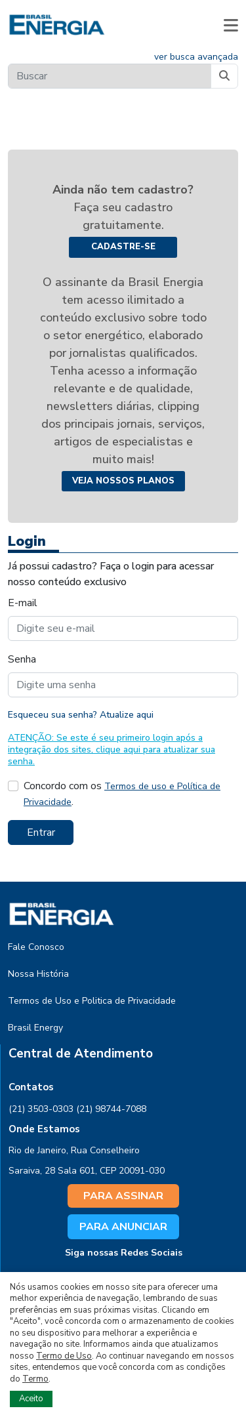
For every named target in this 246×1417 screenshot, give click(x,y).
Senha (22, 659)
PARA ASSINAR (123, 1196)
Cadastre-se (123, 247)
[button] (231, 25)
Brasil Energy (35, 1027)
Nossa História (38, 974)
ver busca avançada (196, 57)
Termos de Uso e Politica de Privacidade (92, 1001)
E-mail (22, 603)
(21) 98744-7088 (111, 1109)
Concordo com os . (122, 794)
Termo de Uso (64, 1356)
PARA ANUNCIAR (123, 1227)
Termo (35, 1379)
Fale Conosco (36, 947)
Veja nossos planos (123, 481)
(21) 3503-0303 (41, 1109)
